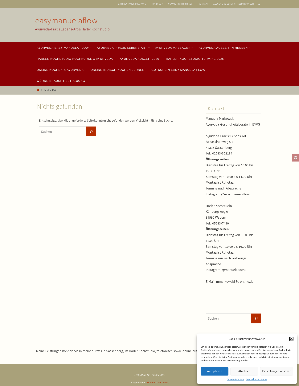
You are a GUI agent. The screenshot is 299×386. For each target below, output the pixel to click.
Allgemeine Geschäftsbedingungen (233, 3)
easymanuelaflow (66, 20)
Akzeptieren (214, 371)
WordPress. (163, 382)
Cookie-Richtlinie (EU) (181, 3)
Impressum (157, 3)
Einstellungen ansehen (276, 371)
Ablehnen (244, 371)
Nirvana (150, 382)
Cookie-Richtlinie (235, 379)
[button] (291, 339)
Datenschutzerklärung (256, 379)
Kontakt (203, 3)
